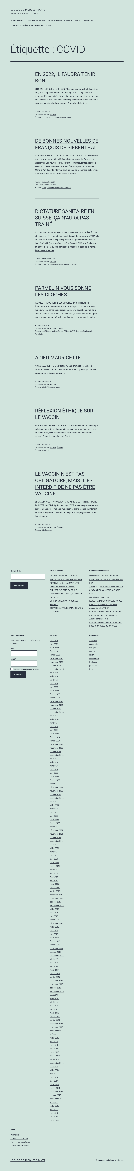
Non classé (94, 658)
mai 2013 (54, 1113)
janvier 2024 (55, 741)
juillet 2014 (54, 1070)
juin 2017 (54, 959)
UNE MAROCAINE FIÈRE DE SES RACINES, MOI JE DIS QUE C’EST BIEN (106, 579)
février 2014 (55, 1088)
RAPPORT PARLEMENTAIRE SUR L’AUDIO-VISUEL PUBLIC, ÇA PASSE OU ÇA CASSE (66, 593)
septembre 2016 (57, 991)
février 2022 (55, 823)
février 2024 (55, 737)
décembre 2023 (56, 744)
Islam (91, 655)
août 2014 (54, 1066)
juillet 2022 (54, 805)
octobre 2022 (55, 794)
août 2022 (54, 802)
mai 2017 (54, 963)
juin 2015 (54, 1041)
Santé (49, 450)
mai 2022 (54, 812)
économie (93, 644)
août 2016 (54, 995)
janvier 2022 (55, 827)
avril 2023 (54, 773)
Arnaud (92, 586)
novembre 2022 (56, 791)
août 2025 (54, 673)
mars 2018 (54, 938)
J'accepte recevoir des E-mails (24, 669)
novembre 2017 (56, 948)
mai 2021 (54, 855)
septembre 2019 (57, 905)
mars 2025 (54, 691)
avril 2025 (54, 687)
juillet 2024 (54, 719)
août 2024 (54, 716)
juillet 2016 (54, 998)
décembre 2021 (56, 830)
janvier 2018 (55, 945)
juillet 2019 (54, 909)
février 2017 (55, 973)
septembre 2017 (57, 955)
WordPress (119, 1160)
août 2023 (54, 759)
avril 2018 (54, 934)
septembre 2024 (57, 712)
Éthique (59, 447)
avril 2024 (54, 730)
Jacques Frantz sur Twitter (60, 20)
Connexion (14, 1135)
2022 (43, 117)
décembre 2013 (56, 1091)
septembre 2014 (57, 1063)
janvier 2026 (55, 655)
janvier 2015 (55, 1059)
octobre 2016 (55, 988)
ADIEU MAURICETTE (58, 358)
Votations (73, 264)
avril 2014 (54, 1081)
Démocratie (51, 264)
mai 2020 (54, 877)
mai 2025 (54, 683)
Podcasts (93, 662)
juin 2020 (54, 873)
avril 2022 (54, 816)
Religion (92, 669)
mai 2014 (54, 1077)
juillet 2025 (54, 676)
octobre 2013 (55, 1095)
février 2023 (55, 780)
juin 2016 (54, 1002)
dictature (50, 188)
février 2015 (55, 1056)
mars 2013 (54, 1120)
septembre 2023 (57, 755)
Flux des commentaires (20, 1142)
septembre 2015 (57, 1031)
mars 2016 (54, 1013)
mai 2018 (54, 930)
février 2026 (55, 651)
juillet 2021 (54, 848)
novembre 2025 (56, 662)
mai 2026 (54, 640)
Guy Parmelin (88, 331)
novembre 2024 (56, 705)
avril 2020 (54, 880)
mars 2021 (54, 862)
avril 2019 (54, 916)
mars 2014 (54, 1084)
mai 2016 (54, 1006)
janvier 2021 (55, 869)
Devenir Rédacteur (36, 20)
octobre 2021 (55, 837)
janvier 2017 (55, 977)
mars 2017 (54, 970)
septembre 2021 (57, 841)
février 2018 (55, 941)
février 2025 (55, 694)
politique (60, 328)
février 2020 (55, 887)
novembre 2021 (56, 834)
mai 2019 (54, 913)
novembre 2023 (56, 748)
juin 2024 (54, 723)
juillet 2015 (54, 1038)
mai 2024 (54, 726)
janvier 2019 (55, 920)
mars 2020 (54, 884)
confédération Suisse (49, 331)
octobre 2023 (55, 751)
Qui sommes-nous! (84, 20)
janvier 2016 (55, 1020)
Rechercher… (15, 571)
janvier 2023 (55, 784)
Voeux (68, 117)
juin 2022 (54, 809)
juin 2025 (54, 680)
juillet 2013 (54, 1106)
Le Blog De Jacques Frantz (27, 9)
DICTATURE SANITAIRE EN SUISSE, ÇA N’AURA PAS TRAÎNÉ (64, 217)
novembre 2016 (56, 984)
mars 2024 (54, 733)
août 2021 (54, 844)
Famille (92, 651)
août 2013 (54, 1102)
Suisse (66, 264)
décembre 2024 (56, 701)
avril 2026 (54, 644)
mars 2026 (54, 648)
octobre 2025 (55, 666)
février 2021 (55, 866)
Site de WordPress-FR (19, 1146)
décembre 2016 (56, 980)
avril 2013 (54, 1117)
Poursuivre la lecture (77, 103)
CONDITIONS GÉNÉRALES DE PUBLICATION (30, 25)
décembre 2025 (56, 658)
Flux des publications (19, 1138)
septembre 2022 (57, 798)
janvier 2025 (55, 698)
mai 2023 (54, 769)
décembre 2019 (56, 895)
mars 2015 (54, 1052)
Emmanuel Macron (59, 117)
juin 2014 (54, 1074)
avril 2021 (54, 859)
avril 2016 (54, 1009)
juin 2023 (54, 766)
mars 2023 (54, 777)
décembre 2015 (56, 1024)
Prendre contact (17, 20)
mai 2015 (54, 1045)
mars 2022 (54, 819)
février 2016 (55, 1016)
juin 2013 (54, 1109)
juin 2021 (54, 852)
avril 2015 (54, 1049)
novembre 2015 (56, 1027)
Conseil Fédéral (63, 331)
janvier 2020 (55, 891)
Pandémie (39, 334)
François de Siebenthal (62, 188)
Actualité (53, 114)
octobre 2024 (55, 708)
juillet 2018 (54, 927)
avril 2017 (54, 966)
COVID (48, 117)
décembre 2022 (56, 787)
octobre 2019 (55, 902)
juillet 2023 (54, 762)
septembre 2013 (57, 1099)
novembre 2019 (56, 898)
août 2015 (54, 1034)
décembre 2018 (56, 923)
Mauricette (51, 387)
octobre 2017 (55, 952)
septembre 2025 (57, 669)
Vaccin (58, 387)
